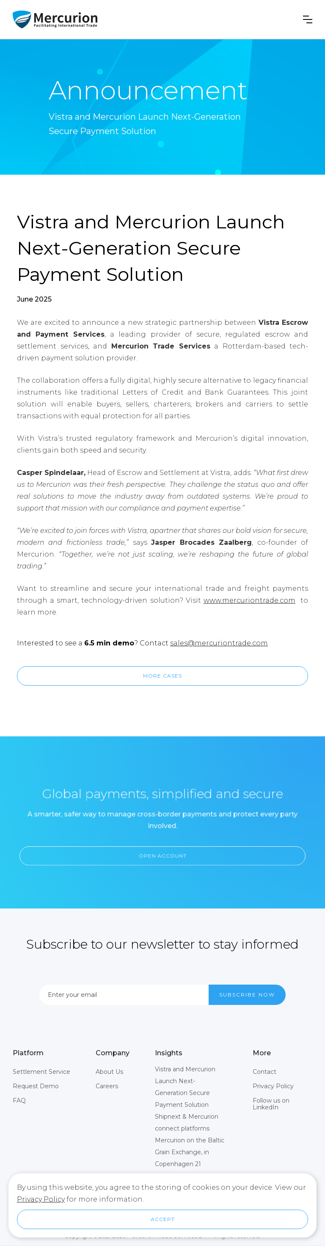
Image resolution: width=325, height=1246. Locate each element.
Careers (107, 1086)
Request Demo (36, 1086)
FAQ (19, 1100)
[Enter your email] (124, 995)
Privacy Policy (273, 1086)
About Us (109, 1071)
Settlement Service (41, 1071)
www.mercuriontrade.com (249, 600)
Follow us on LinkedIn (271, 1104)
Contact (264, 1071)
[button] (307, 19)
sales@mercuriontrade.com (219, 643)
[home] (55, 19)
